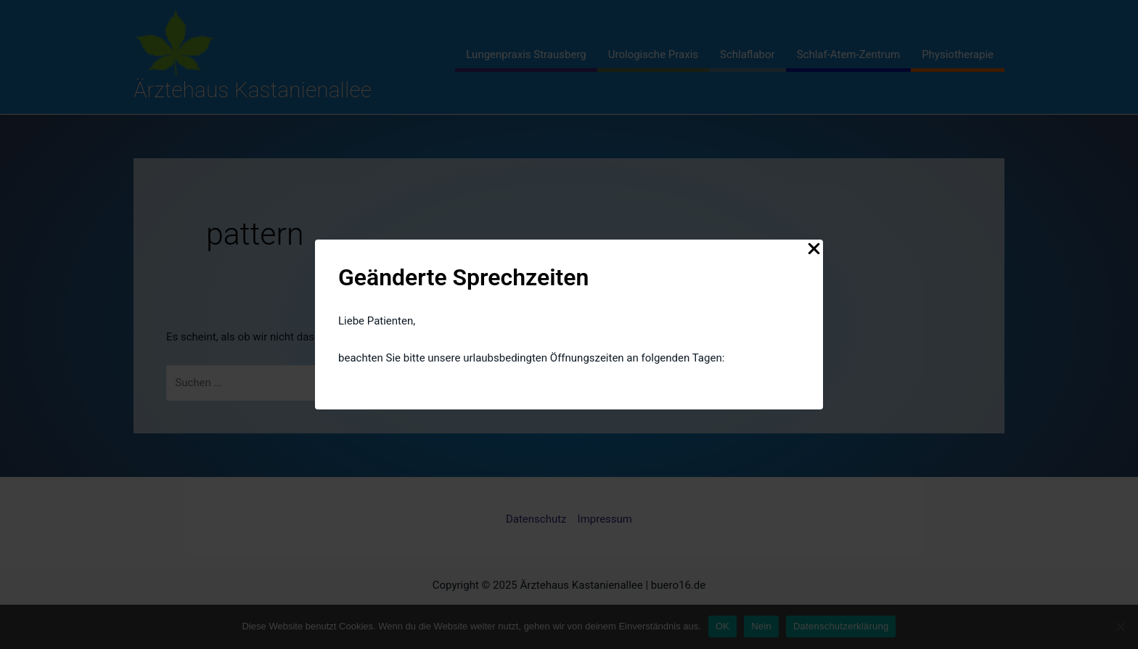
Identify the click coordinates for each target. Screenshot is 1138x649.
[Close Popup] (814, 250)
